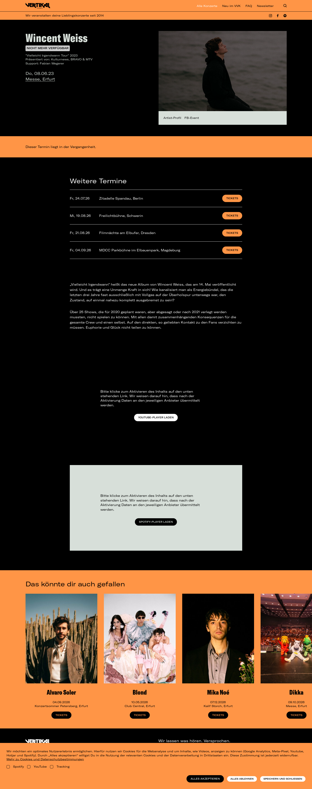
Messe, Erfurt (40, 79)
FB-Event (191, 118)
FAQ (248, 6)
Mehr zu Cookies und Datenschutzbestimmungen (45, 759)
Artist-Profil (172, 118)
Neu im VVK (231, 6)
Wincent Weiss (57, 38)
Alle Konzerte (207, 6)
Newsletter (265, 6)
